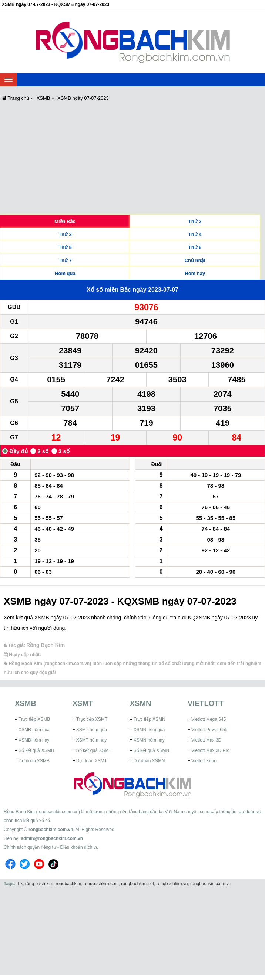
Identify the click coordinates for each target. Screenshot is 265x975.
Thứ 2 (195, 221)
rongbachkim (68, 883)
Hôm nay (195, 273)
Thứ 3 (65, 234)
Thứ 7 (65, 260)
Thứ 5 (65, 247)
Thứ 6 (195, 247)
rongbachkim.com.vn (50, 829)
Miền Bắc (65, 221)
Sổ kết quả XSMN (151, 750)
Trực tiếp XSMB (34, 719)
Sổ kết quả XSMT (93, 750)
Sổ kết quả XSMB (36, 750)
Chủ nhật (195, 260)
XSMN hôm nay (149, 740)
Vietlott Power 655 (209, 729)
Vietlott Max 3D (206, 740)
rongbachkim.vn (172, 883)
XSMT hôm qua (91, 729)
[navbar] (8, 79)
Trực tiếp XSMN (149, 719)
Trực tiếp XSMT (92, 719)
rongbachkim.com (101, 883)
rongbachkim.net (137, 883)
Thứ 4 (195, 234)
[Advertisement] (132, 159)
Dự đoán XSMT (91, 760)
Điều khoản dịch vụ (79, 847)
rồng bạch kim (39, 883)
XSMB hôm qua (34, 729)
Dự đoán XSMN (149, 760)
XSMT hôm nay (91, 740)
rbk (19, 883)
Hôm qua (65, 273)
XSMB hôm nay (34, 740)
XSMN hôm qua (149, 729)
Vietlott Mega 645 (208, 719)
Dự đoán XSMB (34, 760)
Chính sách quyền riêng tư (30, 847)
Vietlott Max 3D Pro (210, 750)
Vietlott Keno (204, 760)
